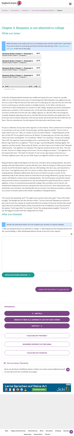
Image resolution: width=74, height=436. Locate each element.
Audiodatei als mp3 (9, 89)
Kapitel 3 (37, 313)
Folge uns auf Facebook (37, 353)
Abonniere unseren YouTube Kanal (37, 344)
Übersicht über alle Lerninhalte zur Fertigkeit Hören (37, 320)
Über (6, 431)
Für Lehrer (49, 431)
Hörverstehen (15, 10)
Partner (47, 434)
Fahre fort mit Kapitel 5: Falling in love (54, 289)
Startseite (5, 10)
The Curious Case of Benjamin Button (42, 10)
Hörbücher (25, 10)
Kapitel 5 (37, 326)
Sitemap (58, 431)
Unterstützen (32, 431)
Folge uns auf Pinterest (37, 336)
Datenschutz (38, 434)
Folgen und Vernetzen (18, 431)
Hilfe (41, 431)
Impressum (27, 434)
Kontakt (66, 431)
